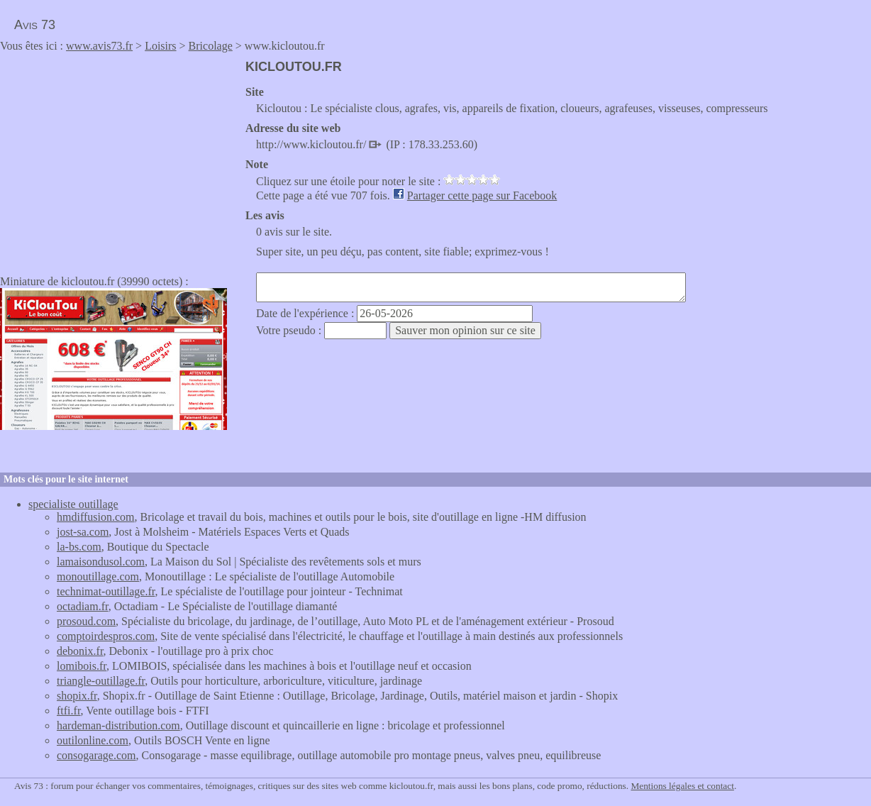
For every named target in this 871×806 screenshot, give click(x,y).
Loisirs (160, 46)
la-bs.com (79, 547)
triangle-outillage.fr (101, 681)
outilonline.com (92, 740)
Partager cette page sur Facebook (482, 195)
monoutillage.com (98, 576)
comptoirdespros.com (106, 636)
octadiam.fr (83, 606)
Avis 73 (34, 25)
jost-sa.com (83, 532)
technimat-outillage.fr (106, 591)
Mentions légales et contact (682, 785)
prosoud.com (86, 621)
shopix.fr (77, 696)
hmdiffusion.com (95, 517)
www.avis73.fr (99, 46)
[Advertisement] (119, 159)
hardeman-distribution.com (118, 725)
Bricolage (211, 46)
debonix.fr (80, 651)
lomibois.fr (81, 666)
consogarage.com (96, 755)
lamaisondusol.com (101, 562)
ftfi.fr (69, 711)
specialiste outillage (73, 504)
